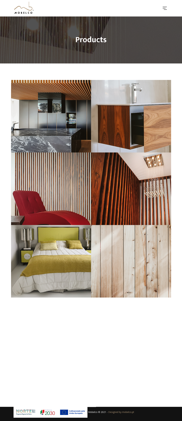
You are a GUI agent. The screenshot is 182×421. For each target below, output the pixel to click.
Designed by (115, 412)
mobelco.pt (128, 412)
